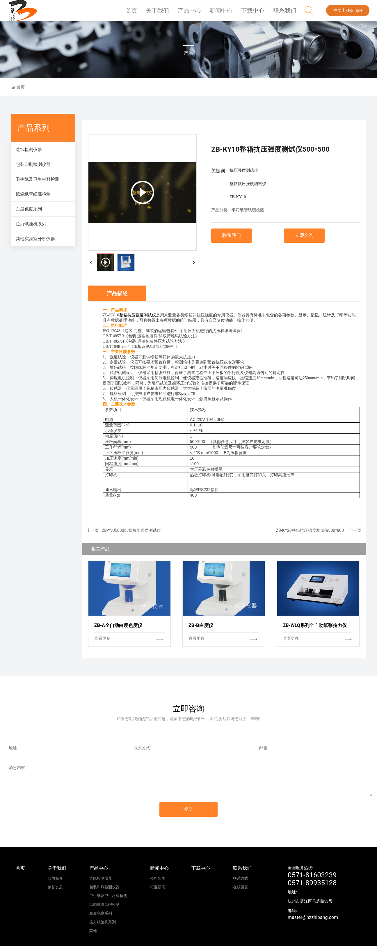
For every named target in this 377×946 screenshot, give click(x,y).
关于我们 (166, 13)
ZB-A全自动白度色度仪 (118, 625)
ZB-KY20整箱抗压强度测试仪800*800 (310, 530)
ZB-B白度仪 (200, 625)
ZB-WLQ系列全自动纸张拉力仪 (314, 625)
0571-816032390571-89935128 (312, 879)
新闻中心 (225, 13)
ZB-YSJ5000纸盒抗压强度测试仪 (131, 530)
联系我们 (285, 13)
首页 (140, 13)
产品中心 (195, 13)
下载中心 (255, 13)
